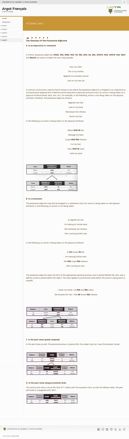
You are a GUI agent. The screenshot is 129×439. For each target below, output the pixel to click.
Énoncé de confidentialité (11, 436)
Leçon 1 (4, 25)
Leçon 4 (4, 36)
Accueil (4, 18)
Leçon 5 (4, 40)
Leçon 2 (4, 29)
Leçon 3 (4, 33)
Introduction (6, 22)
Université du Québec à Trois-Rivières (19, 2)
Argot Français (14, 9)
